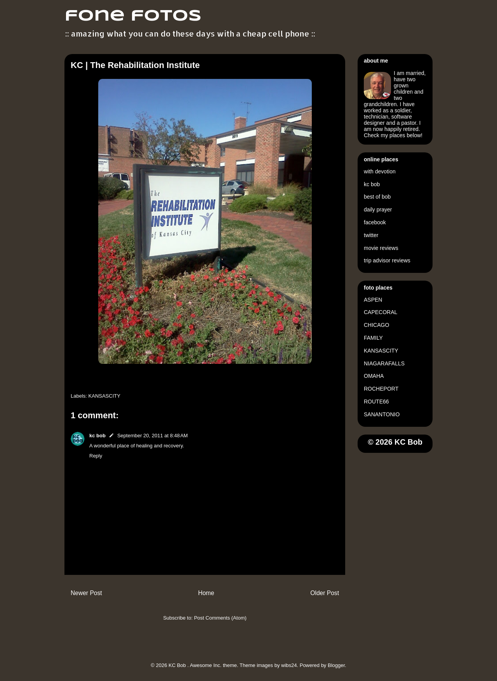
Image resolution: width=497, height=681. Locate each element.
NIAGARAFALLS (384, 363)
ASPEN (373, 300)
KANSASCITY (104, 396)
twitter (371, 235)
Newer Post (86, 593)
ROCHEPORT (381, 389)
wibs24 (289, 665)
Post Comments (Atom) (220, 618)
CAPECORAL (380, 312)
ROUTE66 (376, 401)
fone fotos (133, 16)
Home (206, 593)
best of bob (377, 197)
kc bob (97, 435)
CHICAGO (376, 325)
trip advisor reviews (387, 260)
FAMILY (373, 338)
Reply (95, 456)
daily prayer (378, 209)
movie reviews (381, 248)
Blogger (336, 665)
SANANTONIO (382, 414)
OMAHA (374, 376)
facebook (375, 222)
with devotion (380, 171)
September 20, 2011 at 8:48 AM (152, 435)
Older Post (324, 593)
